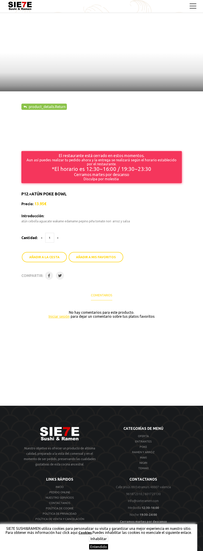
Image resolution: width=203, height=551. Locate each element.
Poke (143, 446)
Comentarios (101, 295)
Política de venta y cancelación (59, 518)
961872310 (134, 494)
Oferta (143, 436)
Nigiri (143, 462)
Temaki (143, 468)
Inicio (60, 486)
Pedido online (59, 492)
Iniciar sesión (59, 316)
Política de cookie (60, 508)
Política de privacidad (60, 513)
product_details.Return (45, 107)
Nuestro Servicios (60, 497)
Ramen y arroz (143, 452)
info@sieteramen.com (143, 501)
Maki (143, 457)
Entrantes (143, 441)
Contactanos (59, 502)
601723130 (153, 494)
